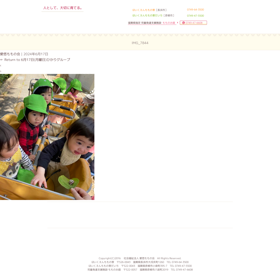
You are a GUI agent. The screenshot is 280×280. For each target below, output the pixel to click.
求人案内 (113, 214)
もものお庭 (140, 241)
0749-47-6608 (194, 23)
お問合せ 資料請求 (166, 214)
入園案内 (87, 214)
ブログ (192, 214)
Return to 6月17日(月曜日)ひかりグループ (35, 59)
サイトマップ (219, 214)
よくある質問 (140, 214)
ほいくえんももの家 (63, 20)
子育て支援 (60, 214)
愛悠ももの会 (10, 54)
